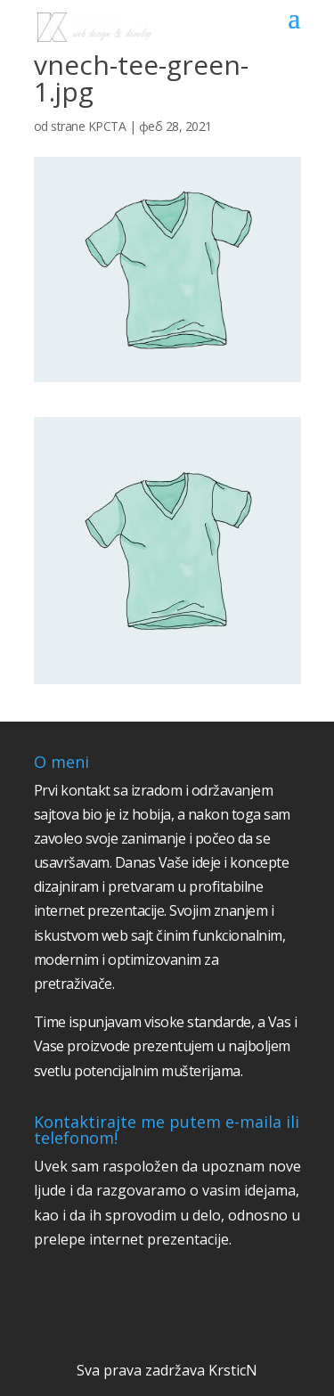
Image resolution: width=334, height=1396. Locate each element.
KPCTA (107, 126)
